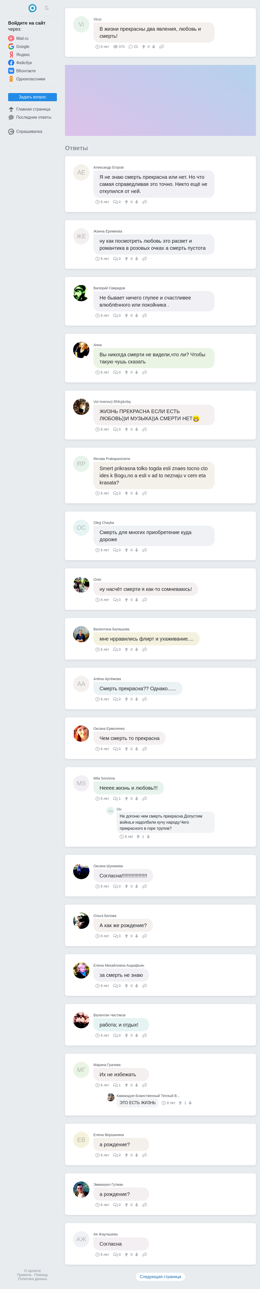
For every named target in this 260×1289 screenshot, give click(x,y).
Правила (24, 1275)
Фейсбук (20, 63)
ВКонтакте (22, 71)
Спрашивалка (25, 132)
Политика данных (32, 1279)
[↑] (144, 47)
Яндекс (19, 54)
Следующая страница (160, 1277)
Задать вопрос (32, 97)
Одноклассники (26, 79)
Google (18, 46)
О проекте (32, 1271)
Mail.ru (18, 38)
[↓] (153, 47)
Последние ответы (29, 117)
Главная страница (29, 109)
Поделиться (161, 46)
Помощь (41, 1275)
